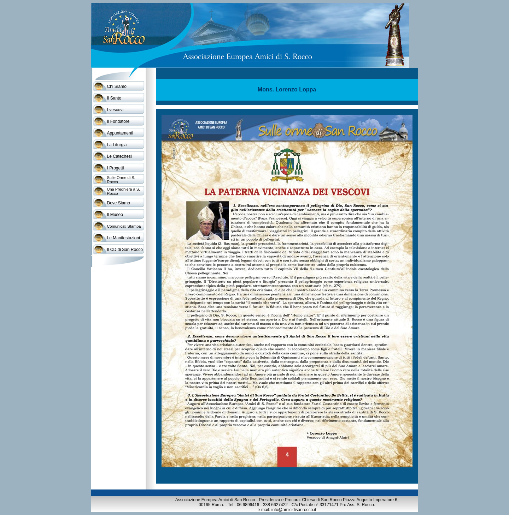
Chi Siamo (117, 86)
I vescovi (115, 109)
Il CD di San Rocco (125, 249)
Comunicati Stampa (124, 226)
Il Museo (115, 214)
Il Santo (114, 98)
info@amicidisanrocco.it (293, 509)
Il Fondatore (118, 121)
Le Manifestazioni (123, 237)
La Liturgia (117, 144)
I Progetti (115, 168)
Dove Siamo (118, 202)
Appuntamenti (120, 133)
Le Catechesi (119, 156)
